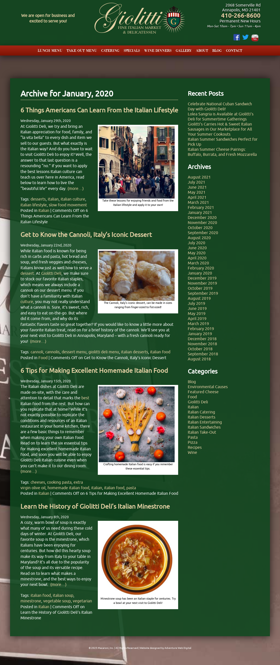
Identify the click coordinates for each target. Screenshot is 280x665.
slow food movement (68, 205)
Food (43, 357)
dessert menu (74, 352)
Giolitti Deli (198, 402)
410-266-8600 (241, 15)
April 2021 (197, 197)
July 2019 (196, 303)
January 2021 (200, 212)
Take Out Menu (81, 50)
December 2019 (202, 278)
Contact (234, 50)
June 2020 (197, 247)
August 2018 (199, 359)
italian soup (63, 595)
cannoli (37, 352)
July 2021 (196, 182)
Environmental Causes (208, 386)
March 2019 (198, 323)
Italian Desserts (201, 417)
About (202, 50)
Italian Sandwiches (204, 427)
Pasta (193, 437)
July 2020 (196, 242)
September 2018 (203, 354)
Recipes (195, 447)
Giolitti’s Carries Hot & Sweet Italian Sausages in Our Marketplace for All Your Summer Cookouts (220, 129)
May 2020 (196, 253)
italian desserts (134, 352)
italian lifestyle (33, 205)
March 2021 (198, 202)
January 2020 (200, 273)
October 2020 (200, 227)
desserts (38, 199)
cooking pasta (59, 482)
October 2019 (200, 288)
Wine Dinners (158, 50)
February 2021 (201, 207)
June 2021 (197, 187)
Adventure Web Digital (178, 648)
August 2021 (199, 177)
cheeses (38, 482)
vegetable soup (57, 601)
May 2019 (196, 313)
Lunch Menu (50, 50)
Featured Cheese (203, 391)
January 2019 (200, 333)
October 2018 (200, 349)
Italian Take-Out (202, 432)
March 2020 (198, 263)
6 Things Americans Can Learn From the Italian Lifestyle (99, 110)
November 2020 (202, 222)
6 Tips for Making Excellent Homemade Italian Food (94, 370)
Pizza (192, 442)
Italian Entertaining (205, 422)
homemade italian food (68, 487)
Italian (43, 210)
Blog (217, 50)
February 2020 (201, 268)
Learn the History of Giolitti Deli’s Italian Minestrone (95, 506)
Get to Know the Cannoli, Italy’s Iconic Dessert (86, 234)
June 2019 (197, 308)
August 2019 (199, 298)
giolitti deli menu (103, 352)
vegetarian (82, 601)
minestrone (30, 601)
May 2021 (196, 192)
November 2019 (202, 283)
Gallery (184, 50)
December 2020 (202, 217)
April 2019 (197, 318)
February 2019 (201, 328)
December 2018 (202, 338)
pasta (131, 487)
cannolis (52, 352)
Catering (110, 50)
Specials (132, 50)
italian (53, 199)
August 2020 (199, 237)
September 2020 (203, 232)
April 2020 (197, 258)
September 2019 (203, 293)
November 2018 (202, 343)
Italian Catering (201, 412)
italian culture (73, 199)
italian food (160, 352)
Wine (192, 452)
